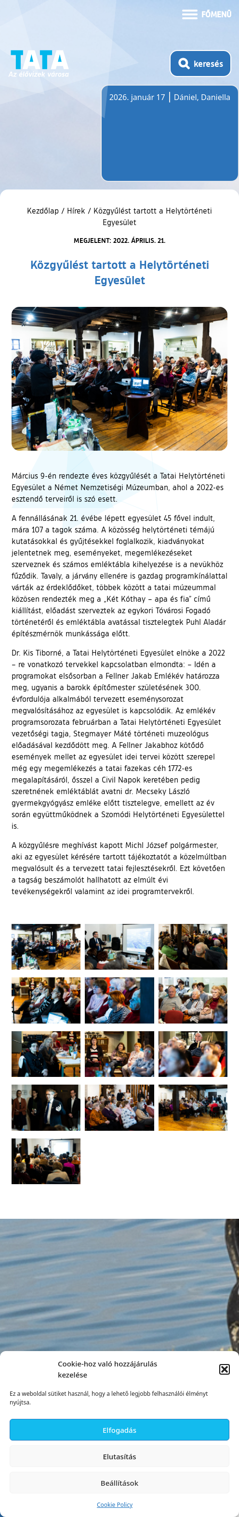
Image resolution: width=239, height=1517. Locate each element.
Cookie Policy (115, 1505)
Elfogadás (119, 1430)
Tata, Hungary (163, 139)
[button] (224, 1369)
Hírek (76, 210)
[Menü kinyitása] (206, 13)
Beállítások (119, 1483)
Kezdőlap (44, 210)
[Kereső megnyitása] (200, 63)
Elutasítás (119, 1456)
